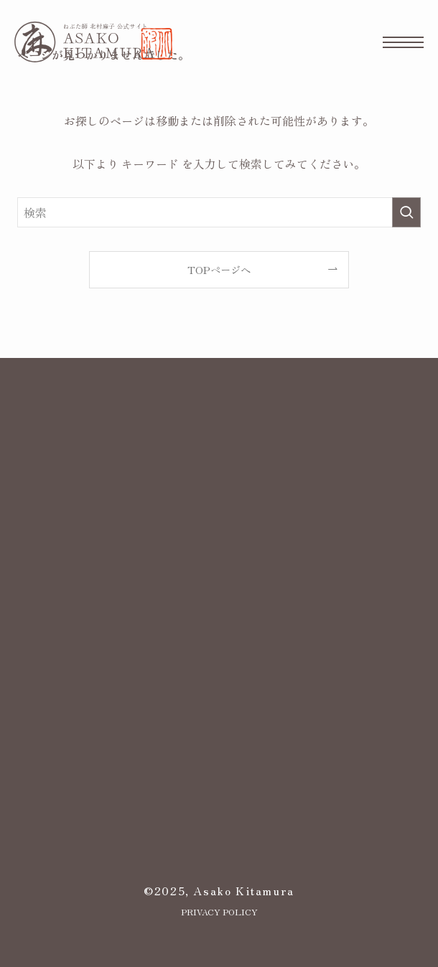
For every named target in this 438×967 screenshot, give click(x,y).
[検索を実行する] (406, 212)
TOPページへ (219, 269)
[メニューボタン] (403, 42)
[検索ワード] (218, 212)
